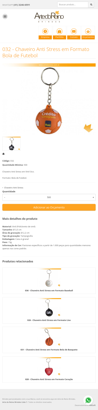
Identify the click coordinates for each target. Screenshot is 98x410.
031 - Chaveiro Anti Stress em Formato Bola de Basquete (49, 349)
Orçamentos (88, 37)
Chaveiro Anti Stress (13, 187)
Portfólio (59, 37)
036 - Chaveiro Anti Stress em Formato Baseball (49, 290)
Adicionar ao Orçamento (49, 207)
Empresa (45, 37)
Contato (74, 37)
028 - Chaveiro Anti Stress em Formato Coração (49, 379)
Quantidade (8, 191)
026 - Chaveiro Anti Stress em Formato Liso (49, 320)
